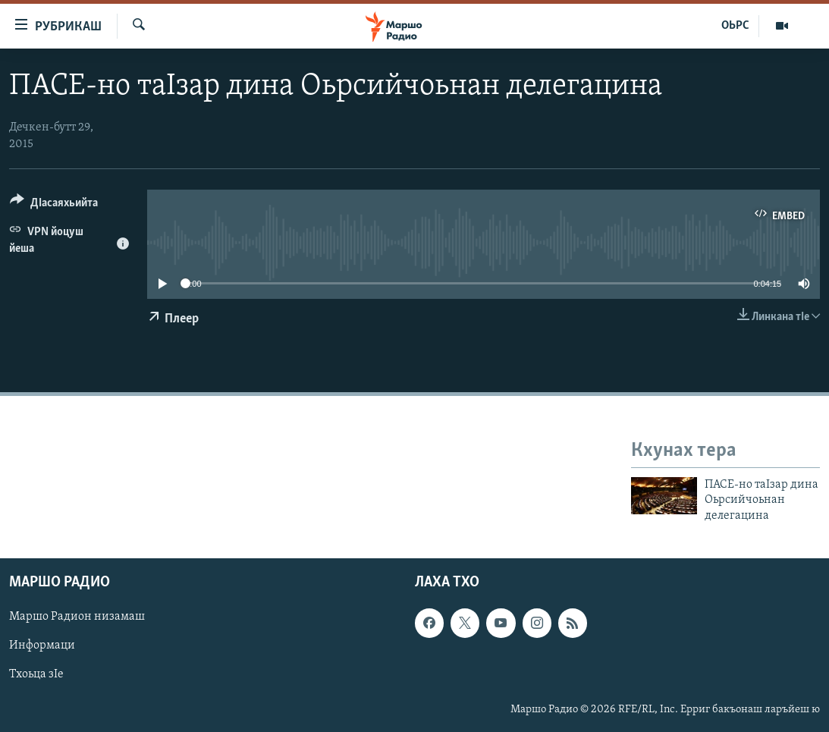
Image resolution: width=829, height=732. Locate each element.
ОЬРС (735, 26)
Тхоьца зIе (36, 675)
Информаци (42, 646)
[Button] (54, 205)
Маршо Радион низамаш (77, 617)
